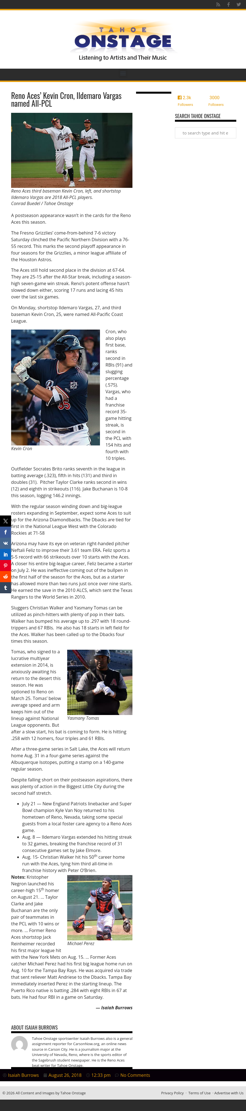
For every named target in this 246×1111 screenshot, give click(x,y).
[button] (123, 73)
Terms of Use (200, 1092)
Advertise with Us (229, 1092)
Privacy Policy (172, 1092)
